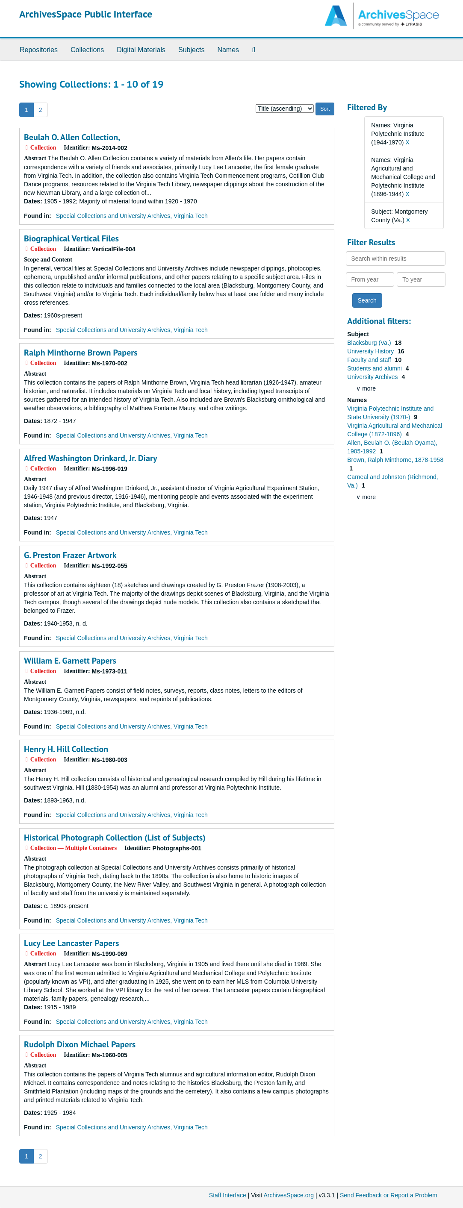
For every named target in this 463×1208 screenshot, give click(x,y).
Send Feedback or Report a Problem (388, 1195)
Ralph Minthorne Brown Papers (81, 352)
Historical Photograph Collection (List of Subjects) (115, 837)
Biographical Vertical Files (71, 238)
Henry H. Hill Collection (66, 749)
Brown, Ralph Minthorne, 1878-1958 (395, 459)
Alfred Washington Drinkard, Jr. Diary (90, 458)
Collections (87, 49)
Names (228, 49)
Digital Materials (141, 49)
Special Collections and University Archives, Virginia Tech (132, 215)
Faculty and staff (369, 359)
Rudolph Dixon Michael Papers (80, 1044)
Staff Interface (227, 1195)
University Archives (373, 376)
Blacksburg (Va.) (369, 342)
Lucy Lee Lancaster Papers (71, 943)
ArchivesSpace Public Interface (85, 14)
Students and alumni (375, 368)
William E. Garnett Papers (70, 660)
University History (371, 351)
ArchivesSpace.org (288, 1195)
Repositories (39, 49)
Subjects (191, 49)
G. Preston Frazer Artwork (70, 555)
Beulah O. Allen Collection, (72, 137)
